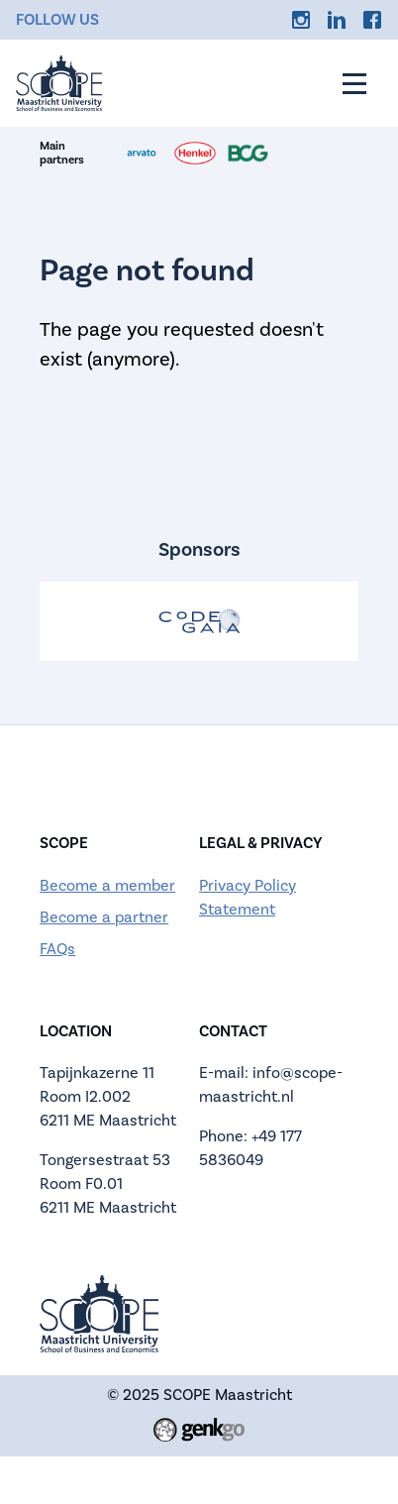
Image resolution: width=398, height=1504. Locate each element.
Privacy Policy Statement (247, 897)
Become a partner (104, 917)
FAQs (57, 948)
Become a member (107, 885)
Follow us (57, 19)
